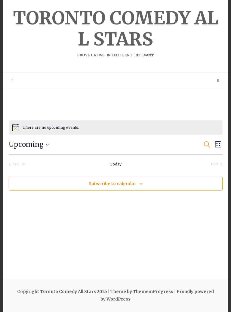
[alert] (116, 127)
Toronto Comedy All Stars (115, 32)
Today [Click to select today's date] (116, 164)
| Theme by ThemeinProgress (140, 291)
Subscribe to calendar (112, 183)
